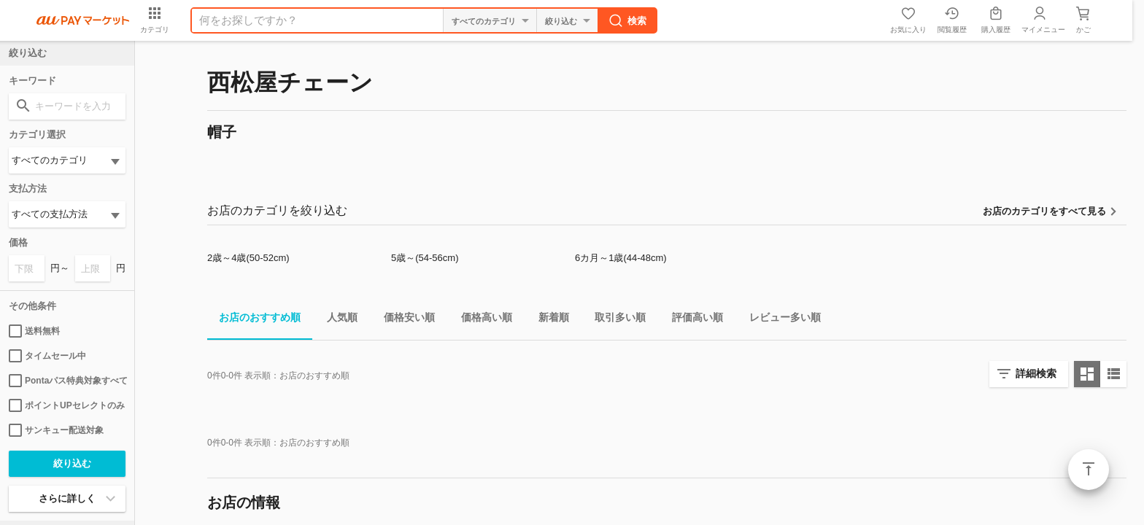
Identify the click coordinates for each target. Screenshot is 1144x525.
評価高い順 (691, 319)
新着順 (548, 319)
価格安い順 (403, 319)
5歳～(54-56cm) (424, 257)
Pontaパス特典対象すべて (67, 380)
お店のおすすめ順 (254, 319)
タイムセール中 (47, 355)
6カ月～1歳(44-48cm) (621, 257)
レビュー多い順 (779, 319)
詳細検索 (1036, 373)
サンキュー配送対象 (56, 430)
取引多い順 (614, 319)
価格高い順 (480, 319)
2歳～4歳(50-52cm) (248, 257)
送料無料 (34, 331)
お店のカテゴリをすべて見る (1044, 211)
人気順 (336, 319)
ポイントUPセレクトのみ (67, 405)
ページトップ (1088, 469)
